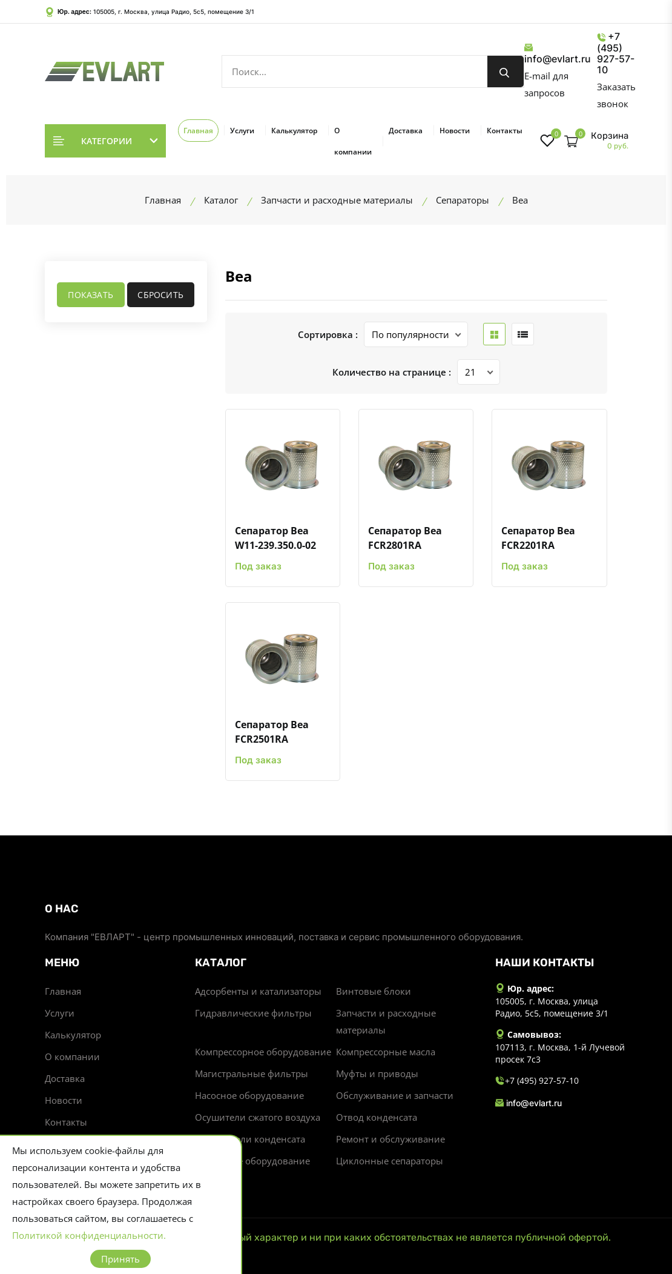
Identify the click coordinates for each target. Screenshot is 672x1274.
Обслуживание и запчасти (394, 1095)
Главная (198, 130)
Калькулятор (294, 130)
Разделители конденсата (250, 1139)
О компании (353, 141)
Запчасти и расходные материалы (386, 1021)
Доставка (406, 130)
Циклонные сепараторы (389, 1161)
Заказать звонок (616, 95)
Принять (120, 1259)
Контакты (504, 130)
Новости (455, 130)
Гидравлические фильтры (253, 1013)
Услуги (242, 130)
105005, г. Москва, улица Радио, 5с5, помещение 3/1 (173, 11)
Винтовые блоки (373, 991)
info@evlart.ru (557, 54)
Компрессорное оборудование (263, 1052)
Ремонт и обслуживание (390, 1139)
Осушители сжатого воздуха (257, 1117)
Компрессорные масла (385, 1052)
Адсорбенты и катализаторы (258, 991)
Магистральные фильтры (251, 1073)
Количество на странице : (391, 372)
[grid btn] (494, 334)
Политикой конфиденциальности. (89, 1235)
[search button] (505, 71)
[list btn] (523, 334)
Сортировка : (328, 334)
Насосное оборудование (249, 1095)
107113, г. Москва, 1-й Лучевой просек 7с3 (560, 1053)
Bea (238, 276)
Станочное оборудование (252, 1161)
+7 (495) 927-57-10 (615, 53)
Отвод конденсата (376, 1117)
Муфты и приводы (377, 1073)
